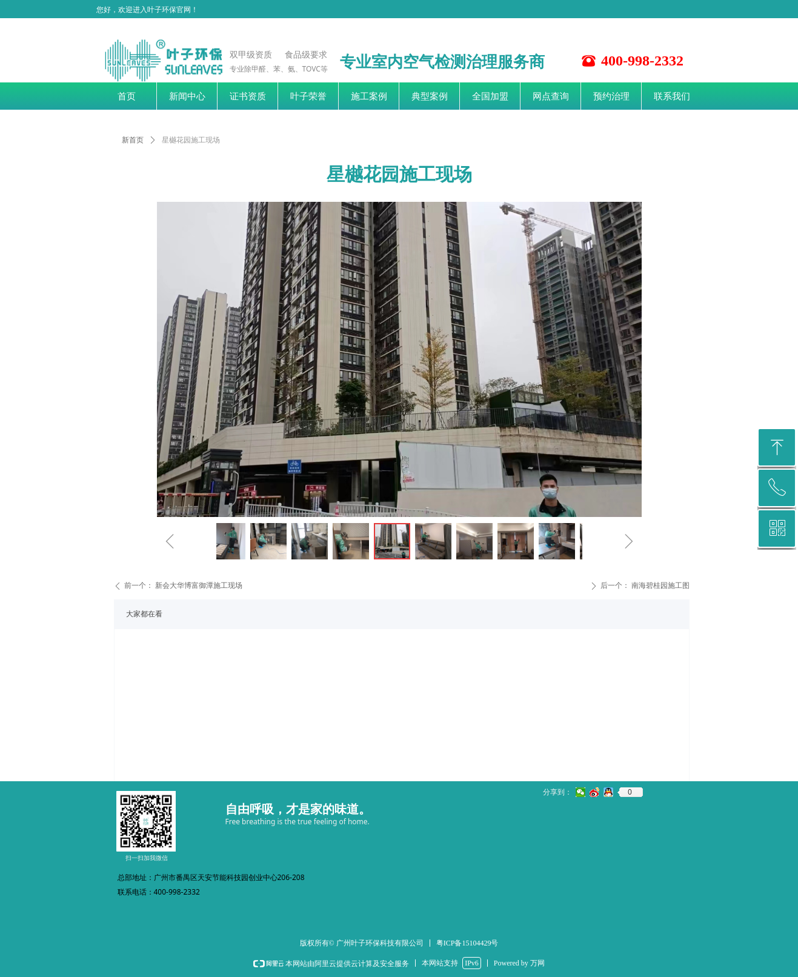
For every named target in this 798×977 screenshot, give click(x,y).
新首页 (133, 140)
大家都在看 (144, 614)
